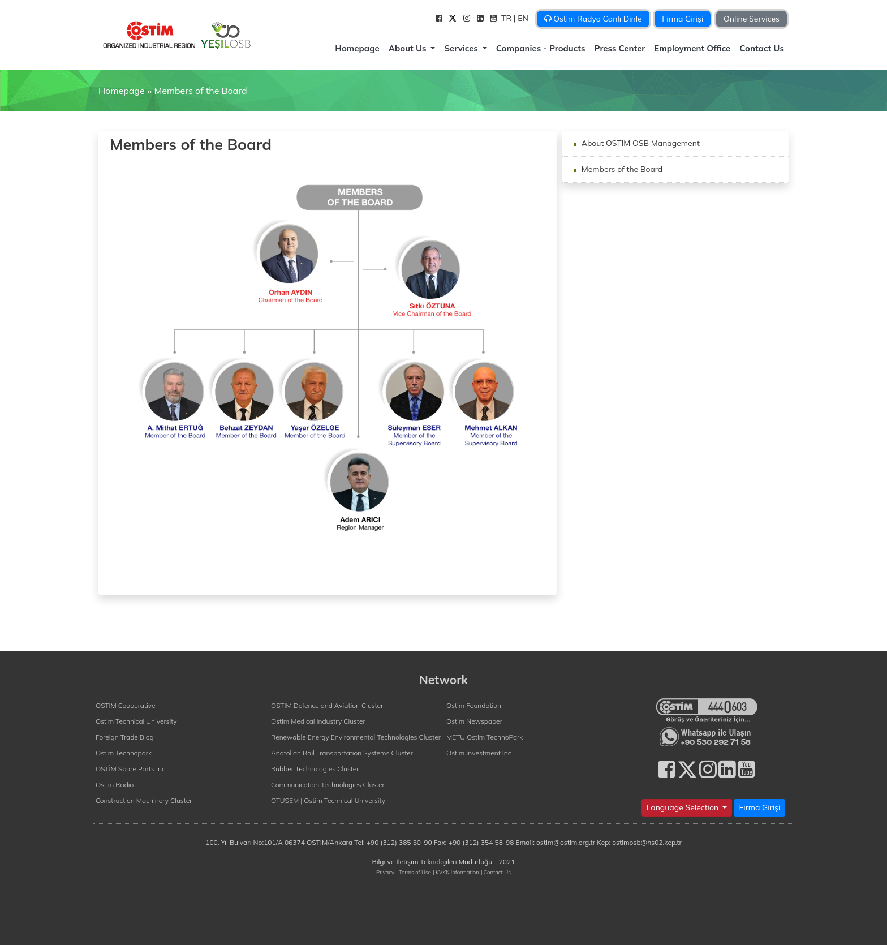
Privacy (385, 872)
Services (462, 48)
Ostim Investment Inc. (479, 753)
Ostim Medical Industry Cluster (318, 721)
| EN (522, 18)
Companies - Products (540, 48)
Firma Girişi (682, 19)
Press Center (620, 48)
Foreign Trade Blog (125, 737)
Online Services (752, 19)
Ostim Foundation (473, 705)
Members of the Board (200, 90)
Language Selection (684, 807)
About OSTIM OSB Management (639, 143)
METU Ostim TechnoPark (484, 737)
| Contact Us (496, 872)
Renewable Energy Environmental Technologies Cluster (356, 737)
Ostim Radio (115, 784)
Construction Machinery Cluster (144, 800)
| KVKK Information (456, 872)
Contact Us (761, 48)
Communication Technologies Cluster (328, 784)
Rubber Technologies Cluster (315, 768)
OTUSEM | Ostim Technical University (328, 800)
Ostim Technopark (124, 753)
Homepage (357, 48)
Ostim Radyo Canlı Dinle (593, 19)
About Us (409, 48)
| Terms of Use (413, 872)
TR (507, 18)
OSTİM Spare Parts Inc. (131, 768)
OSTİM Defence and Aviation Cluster (327, 705)
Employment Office (692, 48)
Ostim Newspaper (474, 721)
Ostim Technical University (136, 721)
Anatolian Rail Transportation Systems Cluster (342, 753)
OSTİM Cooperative (125, 705)
